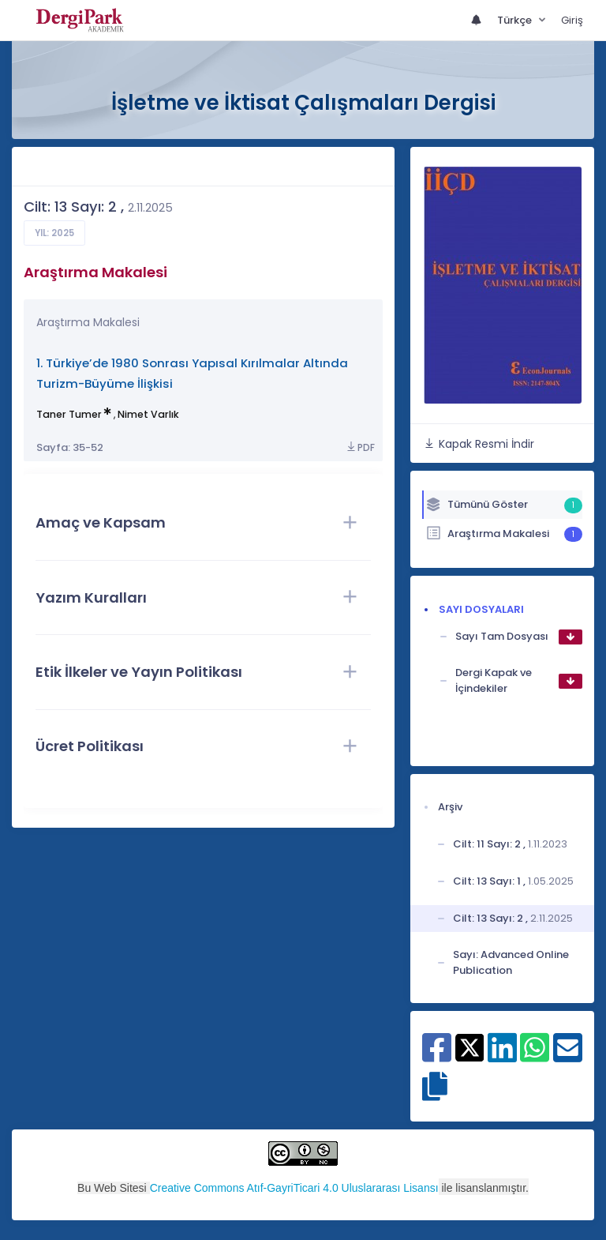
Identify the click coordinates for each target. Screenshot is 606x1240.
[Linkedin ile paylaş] (502, 1056)
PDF (360, 447)
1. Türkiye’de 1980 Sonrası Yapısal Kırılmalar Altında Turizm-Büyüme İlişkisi (192, 373)
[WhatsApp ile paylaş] (534, 1056)
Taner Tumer (69, 414)
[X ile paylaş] (469, 1046)
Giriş (572, 20)
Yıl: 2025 (54, 233)
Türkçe (515, 20)
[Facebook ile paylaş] (436, 1056)
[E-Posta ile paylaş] (567, 1056)
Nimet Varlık (148, 414)
